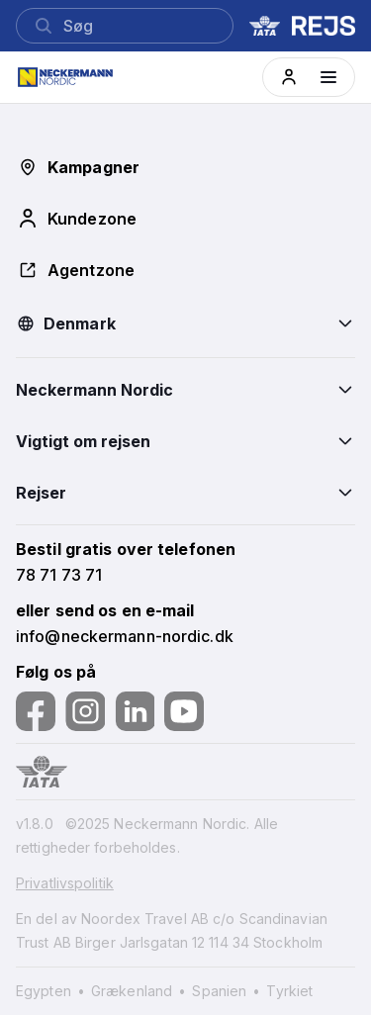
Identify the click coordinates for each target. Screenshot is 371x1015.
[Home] (77, 77)
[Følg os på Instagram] (85, 711)
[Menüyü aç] (328, 77)
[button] (289, 77)
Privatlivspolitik (65, 883)
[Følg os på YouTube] (184, 711)
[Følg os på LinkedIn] (134, 711)
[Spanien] (227, 991)
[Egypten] (51, 991)
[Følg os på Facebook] (35, 711)
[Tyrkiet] (289, 991)
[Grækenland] (139, 991)
